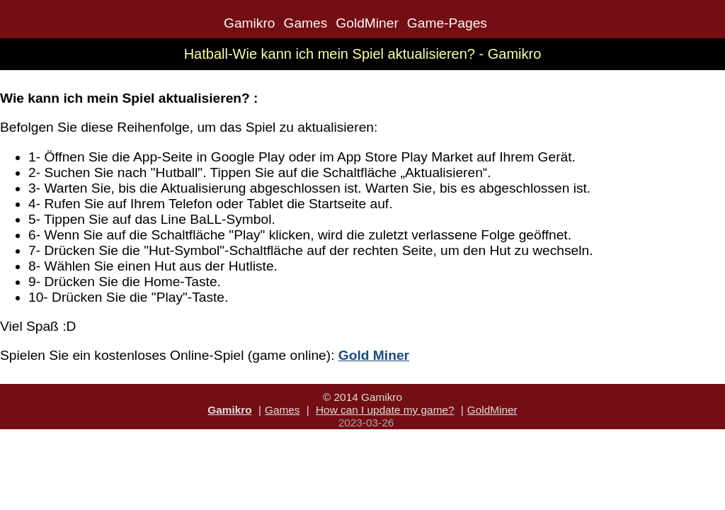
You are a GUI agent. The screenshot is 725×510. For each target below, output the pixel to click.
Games (305, 23)
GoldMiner (367, 23)
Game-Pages (447, 23)
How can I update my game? (385, 410)
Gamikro (249, 23)
